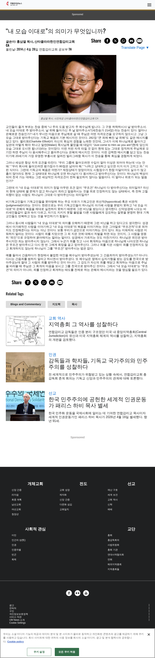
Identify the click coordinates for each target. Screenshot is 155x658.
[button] (70, 593)
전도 (83, 484)
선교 (52, 393)
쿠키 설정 (39, 651)
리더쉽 (15, 494)
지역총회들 (113, 569)
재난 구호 (113, 490)
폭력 (14, 559)
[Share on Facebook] (107, 41)
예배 (110, 509)
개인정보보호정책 (18, 614)
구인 (11, 611)
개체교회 (35, 484)
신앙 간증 (17, 490)
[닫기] (149, 634)
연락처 (12, 608)
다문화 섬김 (66, 504)
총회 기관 (113, 549)
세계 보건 (113, 494)
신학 (110, 504)
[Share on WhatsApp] (123, 41)
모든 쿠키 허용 (66, 651)
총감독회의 (113, 540)
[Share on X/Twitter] (115, 41)
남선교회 (16, 504)
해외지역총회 (115, 564)
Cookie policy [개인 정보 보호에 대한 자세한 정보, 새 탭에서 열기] (15, 641)
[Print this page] (131, 41)
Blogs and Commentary (25, 304)
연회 (110, 559)
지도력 (56, 304)
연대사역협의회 (116, 554)
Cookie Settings (17, 622)
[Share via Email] (139, 41)
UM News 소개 (17, 620)
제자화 (63, 494)
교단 (131, 529)
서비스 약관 (15, 617)
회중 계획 (17, 499)
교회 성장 (65, 490)
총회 (110, 535)
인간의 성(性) (18, 540)
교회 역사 (57, 318)
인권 (52, 354)
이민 (14, 535)
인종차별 (16, 549)
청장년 (15, 514)
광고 (11, 605)
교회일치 (64, 509)
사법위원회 (113, 545)
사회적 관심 (35, 529)
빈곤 (14, 554)
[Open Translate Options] (135, 47)
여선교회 (16, 509)
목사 (74, 304)
